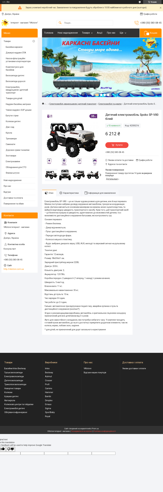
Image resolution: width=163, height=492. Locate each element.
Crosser (48, 380)
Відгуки (7, 192)
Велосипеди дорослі (15, 81)
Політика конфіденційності (105, 431)
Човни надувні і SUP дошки (18, 110)
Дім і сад (10, 127)
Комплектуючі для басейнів (14, 68)
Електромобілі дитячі (14, 408)
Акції (99, 32)
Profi (47, 384)
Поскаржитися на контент (81, 431)
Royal (47, 416)
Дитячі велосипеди (13, 380)
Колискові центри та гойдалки (18, 404)
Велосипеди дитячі (15, 75)
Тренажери (11, 138)
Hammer (49, 392)
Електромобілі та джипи (110, 104)
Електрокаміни (13, 161)
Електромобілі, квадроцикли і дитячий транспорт (73, 104)
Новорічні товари (12, 388)
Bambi (48, 396)
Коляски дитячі (13, 121)
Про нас (111, 32)
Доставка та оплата (13, 198)
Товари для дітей (14, 98)
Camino (48, 388)
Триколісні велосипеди (15, 384)
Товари (86, 32)
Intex (47, 368)
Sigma (48, 408)
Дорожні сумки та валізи (17, 150)
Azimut (48, 376)
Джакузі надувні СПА (16, 53)
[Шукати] (60, 23)
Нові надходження (68, 32)
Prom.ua (95, 429)
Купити (119, 145)
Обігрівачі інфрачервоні (15, 412)
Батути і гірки (12, 115)
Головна (48, 32)
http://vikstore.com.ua (14, 269)
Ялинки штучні (12, 173)
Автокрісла (9, 400)
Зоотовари (11, 156)
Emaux (48, 404)
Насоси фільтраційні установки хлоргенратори (18, 59)
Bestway (49, 372)
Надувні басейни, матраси (18, 104)
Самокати (10, 144)
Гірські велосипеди (13, 372)
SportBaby (50, 412)
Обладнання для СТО (16, 167)
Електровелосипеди (14, 376)
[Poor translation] (10, 449)
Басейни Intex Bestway (15, 368)
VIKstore (87, 368)
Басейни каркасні (14, 47)
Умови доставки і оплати (134, 368)
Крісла (9, 133)
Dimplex (48, 400)
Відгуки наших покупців (95, 372)
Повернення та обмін (14, 204)
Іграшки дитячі (11, 396)
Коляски (8, 392)
